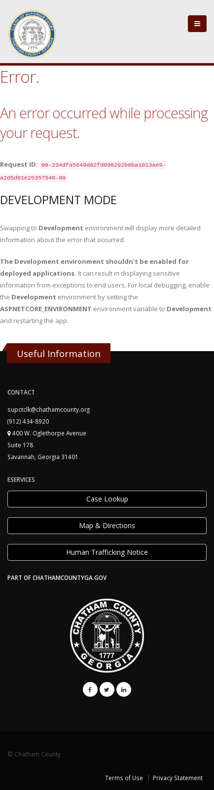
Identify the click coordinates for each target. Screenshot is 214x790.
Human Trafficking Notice (107, 552)
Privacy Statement (178, 778)
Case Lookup (107, 498)
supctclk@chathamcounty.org (48, 409)
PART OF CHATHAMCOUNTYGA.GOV (57, 577)
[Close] (197, 23)
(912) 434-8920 (28, 421)
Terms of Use (124, 778)
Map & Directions (107, 525)
